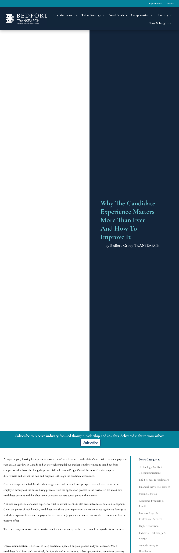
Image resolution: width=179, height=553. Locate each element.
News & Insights (158, 23)
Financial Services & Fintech (154, 486)
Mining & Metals (148, 493)
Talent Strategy (91, 15)
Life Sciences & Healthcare (154, 479)
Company (162, 15)
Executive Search (63, 15)
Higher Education (149, 526)
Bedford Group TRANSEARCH (135, 245)
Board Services (117, 15)
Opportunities (155, 3)
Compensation (140, 15)
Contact (170, 3)
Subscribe (90, 442)
